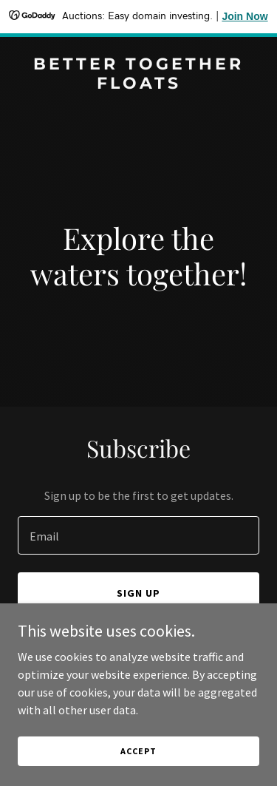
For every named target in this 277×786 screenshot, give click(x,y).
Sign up (138, 593)
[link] (138, 84)
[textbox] (138, 535)
